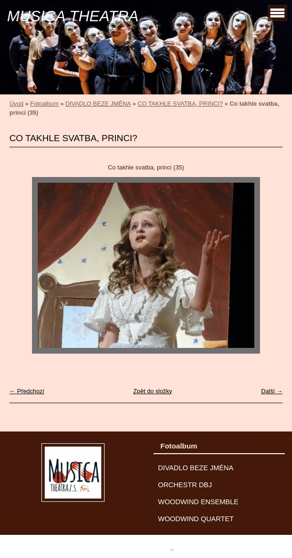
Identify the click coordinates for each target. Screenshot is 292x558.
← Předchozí (26, 391)
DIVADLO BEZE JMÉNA (98, 103)
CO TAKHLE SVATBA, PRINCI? (180, 103)
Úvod (16, 103)
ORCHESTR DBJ (185, 485)
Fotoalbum (44, 103)
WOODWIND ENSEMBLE (198, 502)
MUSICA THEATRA (72, 16)
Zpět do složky (152, 391)
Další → (272, 391)
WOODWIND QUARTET (196, 519)
